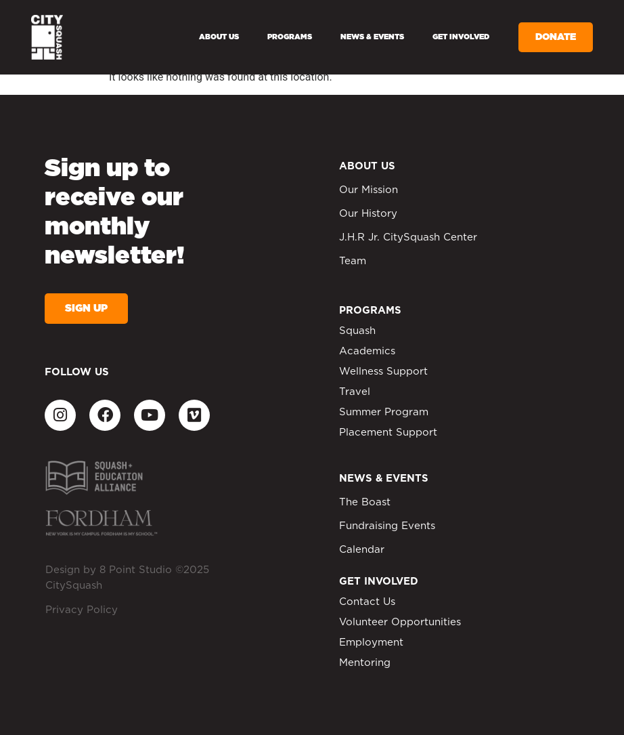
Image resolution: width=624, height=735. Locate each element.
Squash (357, 331)
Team (352, 261)
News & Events (372, 37)
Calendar (361, 550)
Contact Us (367, 602)
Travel (354, 392)
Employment (371, 642)
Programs (289, 37)
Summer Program (383, 412)
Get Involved (460, 37)
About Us (219, 37)
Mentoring (365, 663)
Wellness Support (383, 371)
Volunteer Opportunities (400, 622)
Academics (367, 351)
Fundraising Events (387, 526)
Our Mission (368, 190)
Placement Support (388, 432)
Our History (368, 214)
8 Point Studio (135, 570)
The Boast (365, 502)
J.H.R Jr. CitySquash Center (408, 237)
